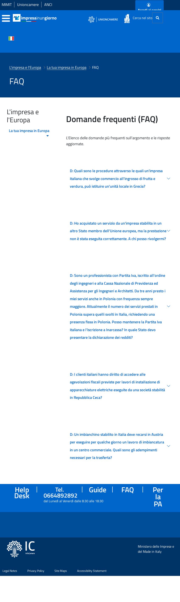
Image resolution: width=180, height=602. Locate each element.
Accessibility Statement (92, 589)
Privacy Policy (35, 589)
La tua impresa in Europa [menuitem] (29, 132)
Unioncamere (28, 4)
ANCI (48, 4)
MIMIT (7, 4)
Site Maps (60, 589)
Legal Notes (10, 589)
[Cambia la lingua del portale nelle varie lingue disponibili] (11, 38)
